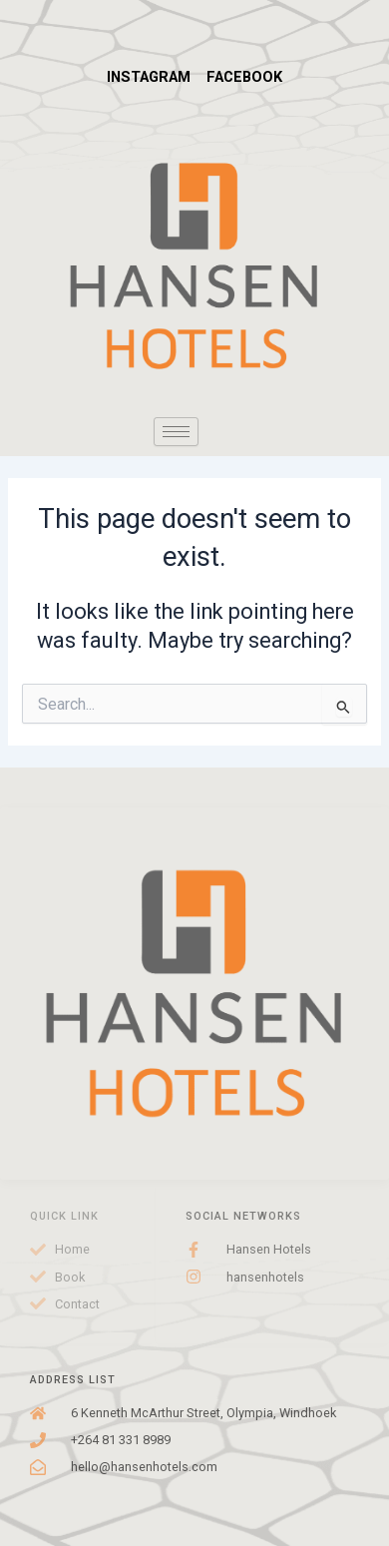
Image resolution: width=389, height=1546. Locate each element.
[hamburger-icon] (176, 431)
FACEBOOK (244, 77)
